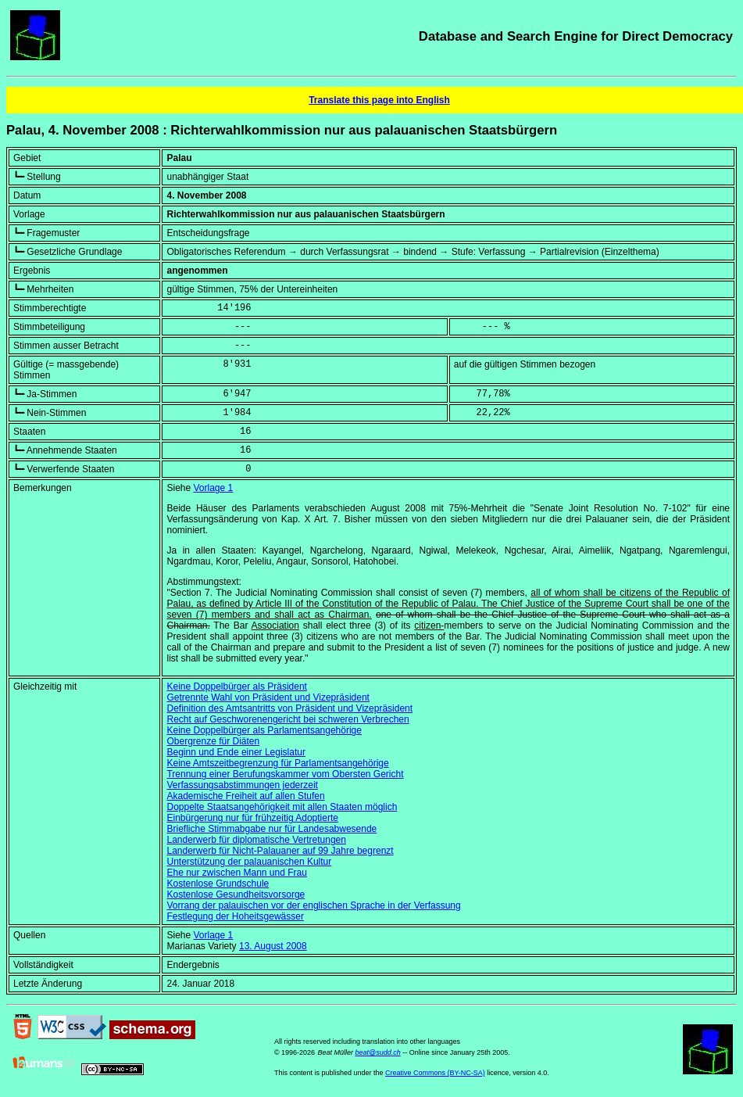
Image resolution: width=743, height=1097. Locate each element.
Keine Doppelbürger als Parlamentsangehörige (264, 730)
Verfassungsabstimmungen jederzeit (241, 785)
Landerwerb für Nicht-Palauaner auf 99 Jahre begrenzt (279, 850)
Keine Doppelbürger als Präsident (236, 686)
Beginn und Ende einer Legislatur (235, 752)
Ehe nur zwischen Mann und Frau (236, 872)
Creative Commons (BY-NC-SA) (435, 1073)
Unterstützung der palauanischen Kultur (248, 861)
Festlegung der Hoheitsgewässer (234, 916)
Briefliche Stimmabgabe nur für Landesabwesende (271, 828)
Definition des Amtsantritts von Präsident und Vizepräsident (289, 708)
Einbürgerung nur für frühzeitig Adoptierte (252, 817)
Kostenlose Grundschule (217, 883)
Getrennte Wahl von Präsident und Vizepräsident (268, 697)
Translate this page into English (379, 100)
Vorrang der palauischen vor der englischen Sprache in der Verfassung (313, 905)
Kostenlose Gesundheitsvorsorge (235, 894)
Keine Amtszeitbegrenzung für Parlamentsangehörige (277, 763)
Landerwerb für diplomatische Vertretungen (255, 839)
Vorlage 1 (214, 487)
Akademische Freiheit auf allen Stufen (245, 795)
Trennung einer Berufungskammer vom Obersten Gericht (284, 774)
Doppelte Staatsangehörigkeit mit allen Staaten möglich (281, 806)
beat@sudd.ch (377, 1052)
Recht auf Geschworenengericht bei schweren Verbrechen (287, 719)
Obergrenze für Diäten (212, 741)
